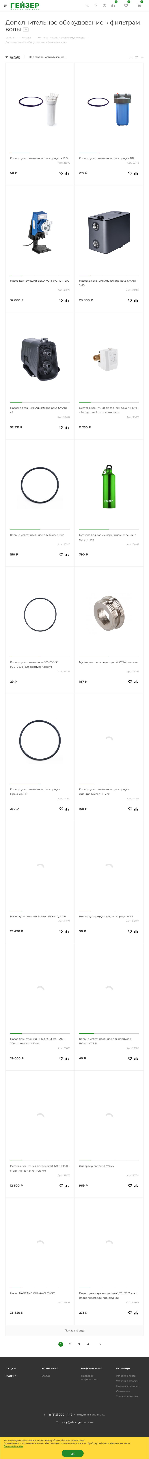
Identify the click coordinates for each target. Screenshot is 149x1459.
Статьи (46, 1375)
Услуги (11, 1375)
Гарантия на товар (127, 1386)
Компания (50, 1368)
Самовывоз (123, 1391)
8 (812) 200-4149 (60, 1414)
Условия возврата (127, 1396)
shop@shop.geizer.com (77, 1422)
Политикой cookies (13, 1446)
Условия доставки (127, 1380)
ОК (72, 1453)
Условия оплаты (126, 1375)
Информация (92, 1368)
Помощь (123, 1368)
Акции (10, 1368)
